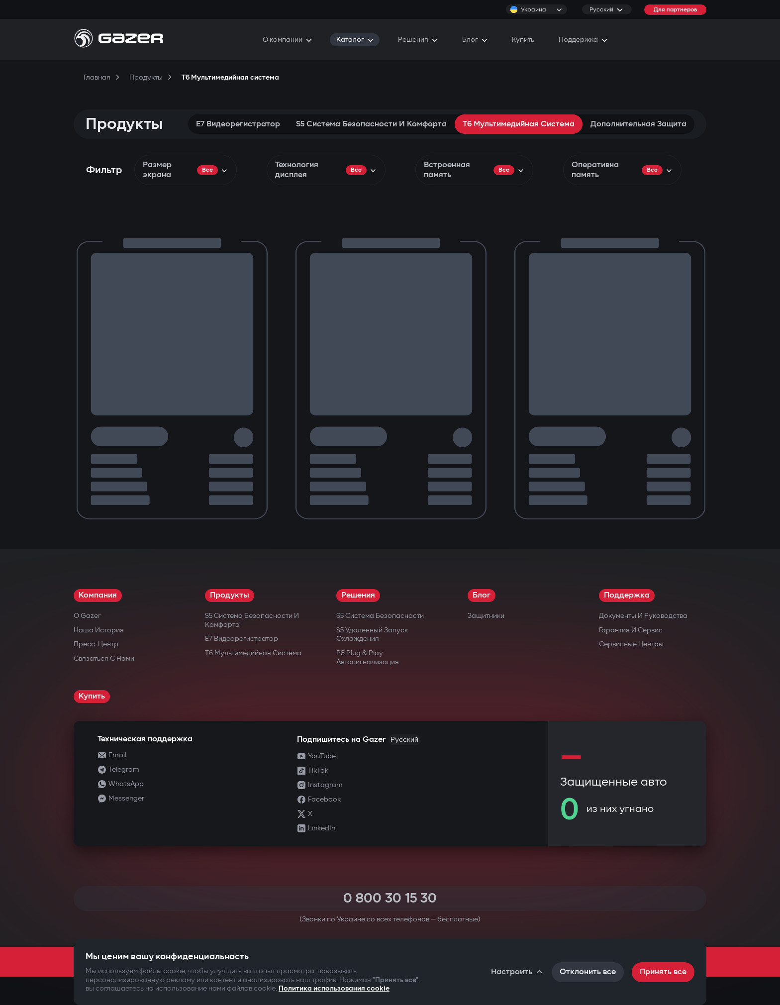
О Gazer (87, 615)
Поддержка (627, 595)
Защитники (486, 615)
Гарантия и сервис (631, 630)
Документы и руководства (643, 615)
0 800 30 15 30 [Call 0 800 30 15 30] (390, 898)
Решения (358, 595)
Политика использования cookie (334, 988)
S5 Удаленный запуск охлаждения (372, 634)
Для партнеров (675, 9)
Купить (92, 696)
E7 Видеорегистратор (238, 124)
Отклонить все (588, 972)
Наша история (99, 630)
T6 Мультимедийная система (519, 124)
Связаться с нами (104, 658)
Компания (98, 595)
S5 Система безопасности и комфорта (371, 124)
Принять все (663, 972)
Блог (481, 595)
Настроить (517, 972)
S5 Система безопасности (380, 615)
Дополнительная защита (638, 124)
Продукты (229, 595)
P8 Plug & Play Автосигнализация (367, 657)
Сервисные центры (631, 644)
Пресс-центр (96, 644)
